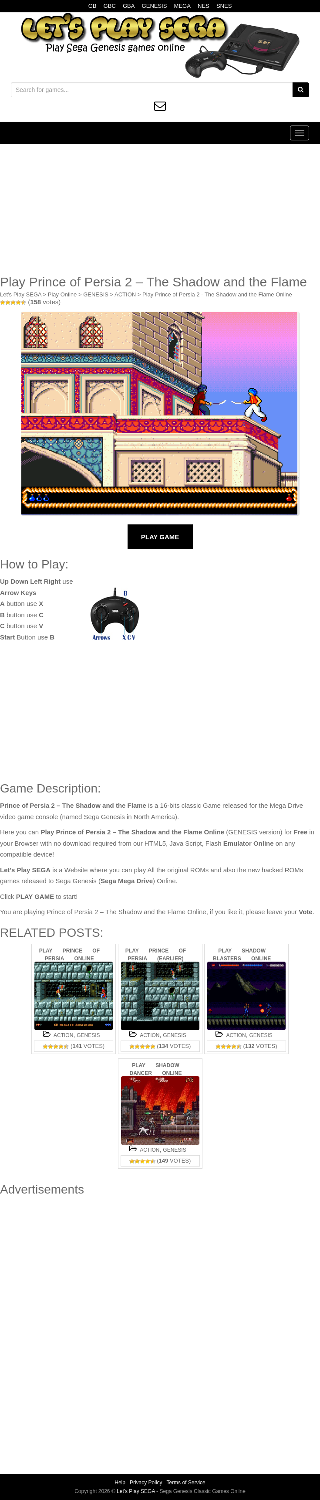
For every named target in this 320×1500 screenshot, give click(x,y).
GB (92, 6)
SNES (224, 6)
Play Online (62, 294)
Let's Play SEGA (20, 294)
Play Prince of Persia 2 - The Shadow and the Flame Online (217, 294)
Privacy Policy (146, 1483)
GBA (129, 6)
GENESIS (154, 6)
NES (203, 6)
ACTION (125, 294)
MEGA (182, 6)
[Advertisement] (160, 209)
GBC (110, 6)
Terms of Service (185, 1483)
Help (120, 1483)
